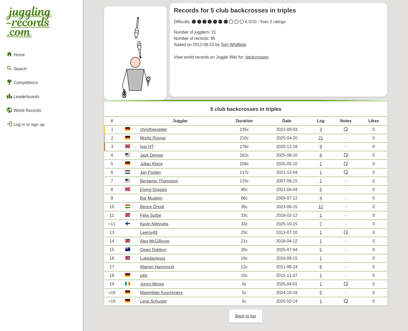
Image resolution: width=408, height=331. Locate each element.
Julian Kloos (151, 164)
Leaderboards (22, 96)
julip (143, 275)
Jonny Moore (152, 284)
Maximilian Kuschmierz (161, 292)
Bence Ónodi (152, 207)
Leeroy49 (148, 232)
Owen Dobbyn (153, 249)
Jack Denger (151, 155)
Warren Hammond (157, 267)
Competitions (22, 82)
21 (320, 138)
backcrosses (257, 57)
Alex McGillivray (155, 241)
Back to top (245, 316)
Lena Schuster (153, 301)
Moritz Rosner (153, 138)
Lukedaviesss (152, 258)
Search (16, 68)
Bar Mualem (151, 198)
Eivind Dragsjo (153, 189)
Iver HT (147, 146)
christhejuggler (153, 129)
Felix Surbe (150, 215)
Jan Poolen (150, 172)
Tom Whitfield (233, 44)
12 (320, 207)
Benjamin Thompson (159, 181)
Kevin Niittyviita (154, 224)
